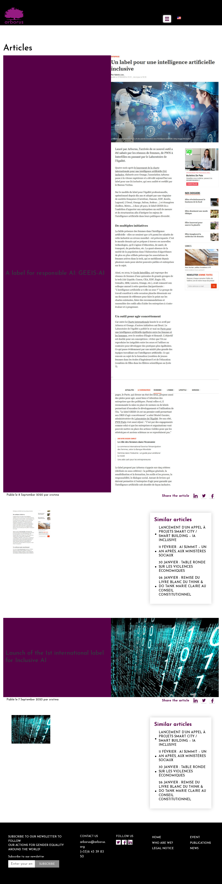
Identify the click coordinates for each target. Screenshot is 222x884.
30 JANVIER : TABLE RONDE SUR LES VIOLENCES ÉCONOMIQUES (182, 567)
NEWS (194, 848)
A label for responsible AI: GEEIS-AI (55, 273)
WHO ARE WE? (162, 843)
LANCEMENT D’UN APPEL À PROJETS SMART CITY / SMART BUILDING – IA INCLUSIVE (182, 534)
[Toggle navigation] (167, 19)
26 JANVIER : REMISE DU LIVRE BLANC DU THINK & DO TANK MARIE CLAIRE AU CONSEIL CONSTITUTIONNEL (182, 586)
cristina (54, 494)
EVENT (195, 837)
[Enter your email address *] (21, 864)
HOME (156, 837)
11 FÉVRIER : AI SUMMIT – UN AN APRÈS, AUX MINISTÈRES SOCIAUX (182, 551)
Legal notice (163, 848)
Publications (200, 843)
